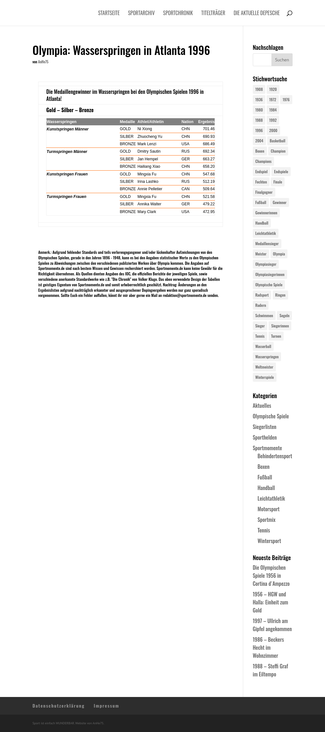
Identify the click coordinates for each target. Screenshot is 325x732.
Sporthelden (265, 437)
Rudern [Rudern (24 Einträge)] (260, 305)
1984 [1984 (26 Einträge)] (273, 109)
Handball (266, 488)
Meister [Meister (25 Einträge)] (261, 253)
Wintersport (269, 541)
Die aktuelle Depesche (257, 14)
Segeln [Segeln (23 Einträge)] (284, 315)
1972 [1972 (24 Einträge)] (272, 99)
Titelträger (213, 14)
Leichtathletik (271, 498)
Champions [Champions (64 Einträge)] (263, 161)
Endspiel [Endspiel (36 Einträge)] (261, 171)
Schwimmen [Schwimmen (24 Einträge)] (264, 315)
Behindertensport (275, 456)
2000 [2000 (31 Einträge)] (273, 130)
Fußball (265, 477)
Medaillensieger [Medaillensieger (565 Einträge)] (267, 243)
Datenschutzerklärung (58, 705)
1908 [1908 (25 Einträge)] (259, 89)
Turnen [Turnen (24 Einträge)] (276, 336)
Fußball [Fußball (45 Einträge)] (260, 202)
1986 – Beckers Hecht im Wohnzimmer (268, 647)
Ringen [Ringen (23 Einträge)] (280, 295)
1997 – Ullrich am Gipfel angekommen (272, 625)
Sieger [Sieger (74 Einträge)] (260, 325)
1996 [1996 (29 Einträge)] (259, 130)
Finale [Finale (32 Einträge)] (277, 181)
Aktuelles (262, 405)
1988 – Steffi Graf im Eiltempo (270, 670)
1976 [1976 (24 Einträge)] (286, 99)
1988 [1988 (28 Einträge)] (259, 120)
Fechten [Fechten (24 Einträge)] (261, 181)
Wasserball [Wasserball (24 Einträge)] (263, 346)
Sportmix (267, 519)
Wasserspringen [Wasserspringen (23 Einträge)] (267, 356)
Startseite (109, 14)
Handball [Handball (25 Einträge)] (262, 223)
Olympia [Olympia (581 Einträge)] (279, 253)
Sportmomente (267, 448)
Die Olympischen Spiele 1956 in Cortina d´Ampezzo (271, 575)
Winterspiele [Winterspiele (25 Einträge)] (264, 377)
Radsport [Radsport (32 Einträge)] (262, 295)
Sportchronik (178, 14)
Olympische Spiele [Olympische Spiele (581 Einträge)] (269, 284)
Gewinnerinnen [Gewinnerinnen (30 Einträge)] (266, 212)
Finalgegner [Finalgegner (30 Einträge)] (264, 192)
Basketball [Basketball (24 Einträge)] (278, 140)
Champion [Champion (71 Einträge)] (278, 151)
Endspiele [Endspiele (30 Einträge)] (281, 171)
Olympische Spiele (271, 416)
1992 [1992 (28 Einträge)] (273, 120)
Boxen (263, 466)
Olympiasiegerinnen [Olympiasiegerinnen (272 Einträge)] (270, 274)
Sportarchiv (141, 14)
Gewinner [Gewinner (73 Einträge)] (280, 202)
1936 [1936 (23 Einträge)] (259, 99)
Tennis (264, 530)
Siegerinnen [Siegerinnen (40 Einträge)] (280, 325)
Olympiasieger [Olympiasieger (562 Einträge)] (266, 264)
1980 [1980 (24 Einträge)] (259, 109)
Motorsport (269, 509)
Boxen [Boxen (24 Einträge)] (259, 151)
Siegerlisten (265, 427)
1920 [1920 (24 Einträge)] (273, 89)
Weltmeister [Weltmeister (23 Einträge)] (264, 367)
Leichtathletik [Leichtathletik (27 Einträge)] (265, 233)
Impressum (106, 705)
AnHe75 (43, 61)
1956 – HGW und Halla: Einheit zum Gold (270, 602)
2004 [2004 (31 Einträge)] (259, 140)
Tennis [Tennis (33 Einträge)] (260, 336)
